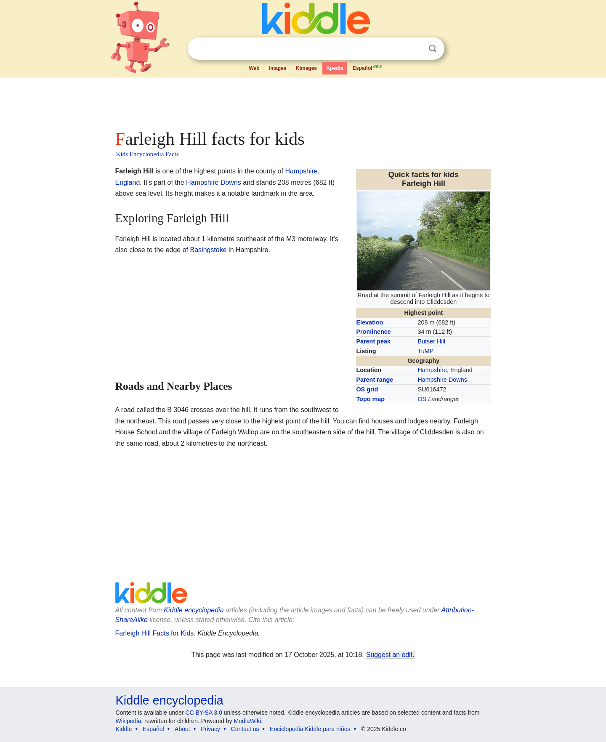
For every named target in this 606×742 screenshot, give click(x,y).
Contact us (245, 729)
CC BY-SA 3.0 (203, 712)
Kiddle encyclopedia (193, 610)
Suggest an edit (389, 654)
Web (254, 68)
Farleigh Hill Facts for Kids (154, 633)
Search (433, 48)
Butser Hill (431, 341)
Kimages (306, 68)
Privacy (210, 729)
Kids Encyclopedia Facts (147, 154)
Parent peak (373, 341)
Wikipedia (128, 721)
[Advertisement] (302, 101)
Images (277, 68)
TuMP (425, 351)
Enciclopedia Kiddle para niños (310, 729)
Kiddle (124, 729)
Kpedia (334, 68)
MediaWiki (247, 721)
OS (421, 399)
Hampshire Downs (442, 379)
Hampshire (432, 370)
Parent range (374, 379)
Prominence (373, 331)
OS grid (367, 389)
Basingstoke (208, 249)
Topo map (370, 399)
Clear (415, 49)
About (182, 729)
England (127, 182)
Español (368, 67)
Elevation (369, 322)
